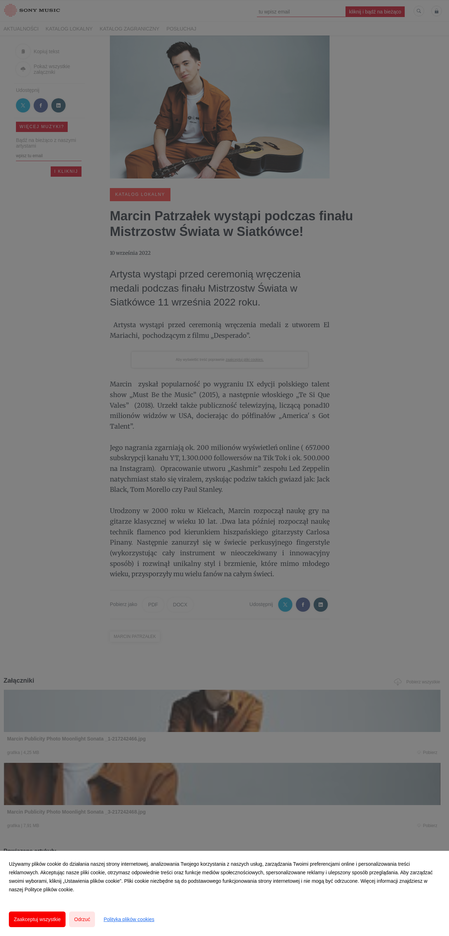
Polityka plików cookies (128, 919)
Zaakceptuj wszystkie (37, 919)
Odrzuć (82, 919)
